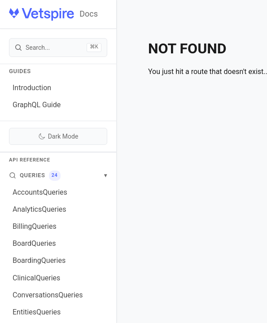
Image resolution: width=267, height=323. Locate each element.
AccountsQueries (40, 192)
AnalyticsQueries (39, 209)
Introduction (32, 87)
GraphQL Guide (37, 104)
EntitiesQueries (37, 312)
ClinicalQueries (36, 278)
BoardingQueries (39, 260)
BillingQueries (35, 226)
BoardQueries (34, 243)
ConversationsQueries (48, 295)
